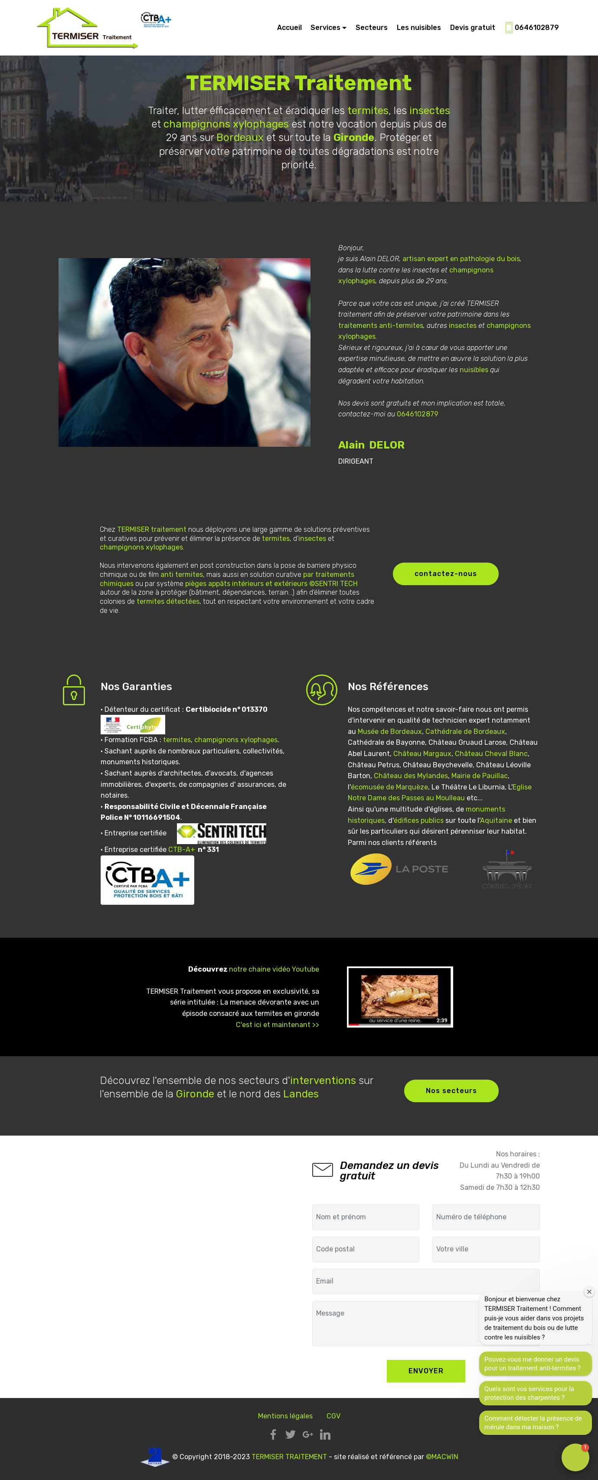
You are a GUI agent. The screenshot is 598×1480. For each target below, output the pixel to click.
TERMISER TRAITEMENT (289, 1457)
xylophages (261, 124)
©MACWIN (442, 1457)
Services (325, 27)
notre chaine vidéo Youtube (274, 969)
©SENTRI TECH (333, 584)
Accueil (289, 27)
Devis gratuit (472, 27)
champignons (196, 124)
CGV (333, 1416)
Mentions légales (285, 1416)
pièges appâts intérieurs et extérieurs (246, 584)
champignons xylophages (236, 740)
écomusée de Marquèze (389, 787)
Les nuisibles (419, 27)
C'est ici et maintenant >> (277, 1025)
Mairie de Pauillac (479, 776)
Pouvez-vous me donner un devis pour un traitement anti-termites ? (532, 1364)
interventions (323, 1080)
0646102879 (531, 28)
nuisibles (474, 370)
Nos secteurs (451, 1091)
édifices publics (419, 820)
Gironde (195, 1094)
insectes (429, 111)
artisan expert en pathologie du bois (461, 259)
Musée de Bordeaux (390, 731)
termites (368, 111)
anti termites (181, 574)
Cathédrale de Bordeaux (465, 731)
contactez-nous (446, 574)
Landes (301, 1094)
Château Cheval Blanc (491, 754)
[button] (575, 1457)
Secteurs (372, 27)
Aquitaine (496, 820)
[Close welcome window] (589, 1292)
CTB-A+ (181, 849)
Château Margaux (422, 754)
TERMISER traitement (151, 529)
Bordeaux (240, 137)
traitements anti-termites (380, 325)
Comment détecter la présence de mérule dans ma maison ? (533, 1423)
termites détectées (168, 601)
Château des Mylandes (411, 776)
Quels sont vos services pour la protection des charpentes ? (529, 1393)
